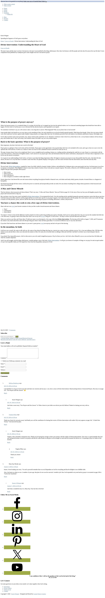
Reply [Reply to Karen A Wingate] (8, 493)
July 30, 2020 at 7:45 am (13, 436)
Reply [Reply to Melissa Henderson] (5, 395)
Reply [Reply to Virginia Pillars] (5, 426)
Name (3, 366)
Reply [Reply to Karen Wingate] (8, 410)
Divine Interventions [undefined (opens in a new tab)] (14, 166)
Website (3, 372)
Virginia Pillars (13, 416)
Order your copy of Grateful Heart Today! (34, 1)
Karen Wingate (15, 596)
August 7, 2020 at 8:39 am (14, 488)
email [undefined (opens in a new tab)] (13, 206)
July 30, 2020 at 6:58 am (10, 419)
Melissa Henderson (14, 385)
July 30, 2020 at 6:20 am (10, 388)
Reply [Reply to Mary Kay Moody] (5, 478)
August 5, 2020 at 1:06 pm (11, 468)
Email (3, 369)
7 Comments (12, 330)
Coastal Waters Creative (39, 596)
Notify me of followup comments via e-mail (14, 363)
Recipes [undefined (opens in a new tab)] (43, 216)
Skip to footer (7, 5)
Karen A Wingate (16, 485)
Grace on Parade (5, 48)
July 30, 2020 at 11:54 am (17, 453)
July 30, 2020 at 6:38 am (13, 404)
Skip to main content (9, 4)
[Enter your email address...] (8, 336)
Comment (4, 360)
